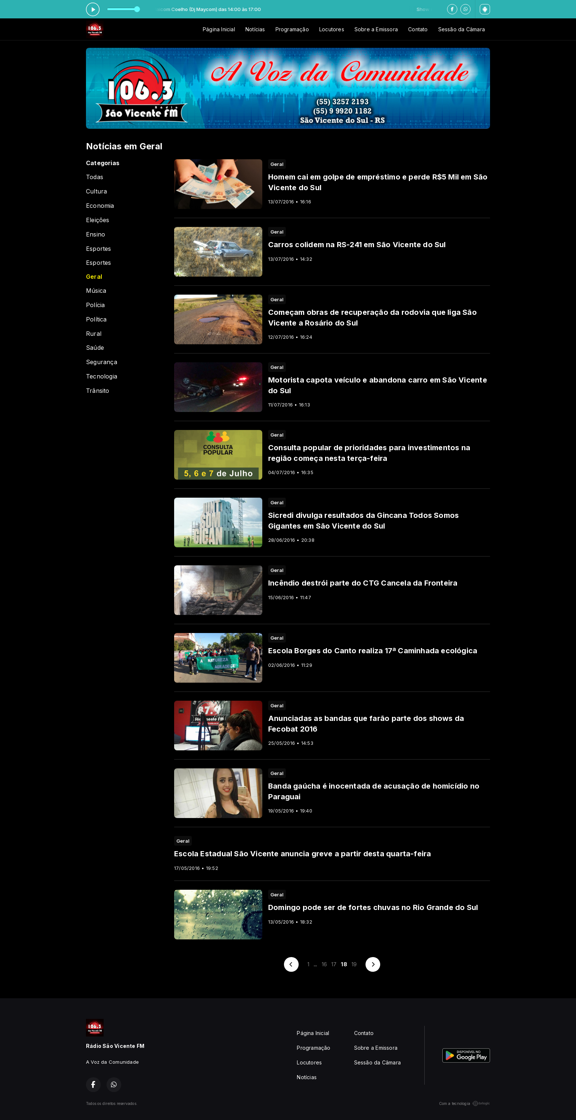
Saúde (95, 347)
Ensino (95, 234)
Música (96, 290)
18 (344, 964)
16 (324, 964)
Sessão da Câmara (461, 29)
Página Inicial (219, 29)
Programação (292, 29)
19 (354, 964)
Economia (100, 205)
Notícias (255, 29)
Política (96, 319)
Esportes (98, 248)
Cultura (96, 191)
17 (333, 964)
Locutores (331, 29)
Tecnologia (101, 376)
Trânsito (97, 390)
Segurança (101, 362)
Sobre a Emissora (376, 29)
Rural (93, 333)
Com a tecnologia (464, 1103)
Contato (418, 29)
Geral (94, 276)
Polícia (95, 305)
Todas (94, 177)
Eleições (97, 220)
